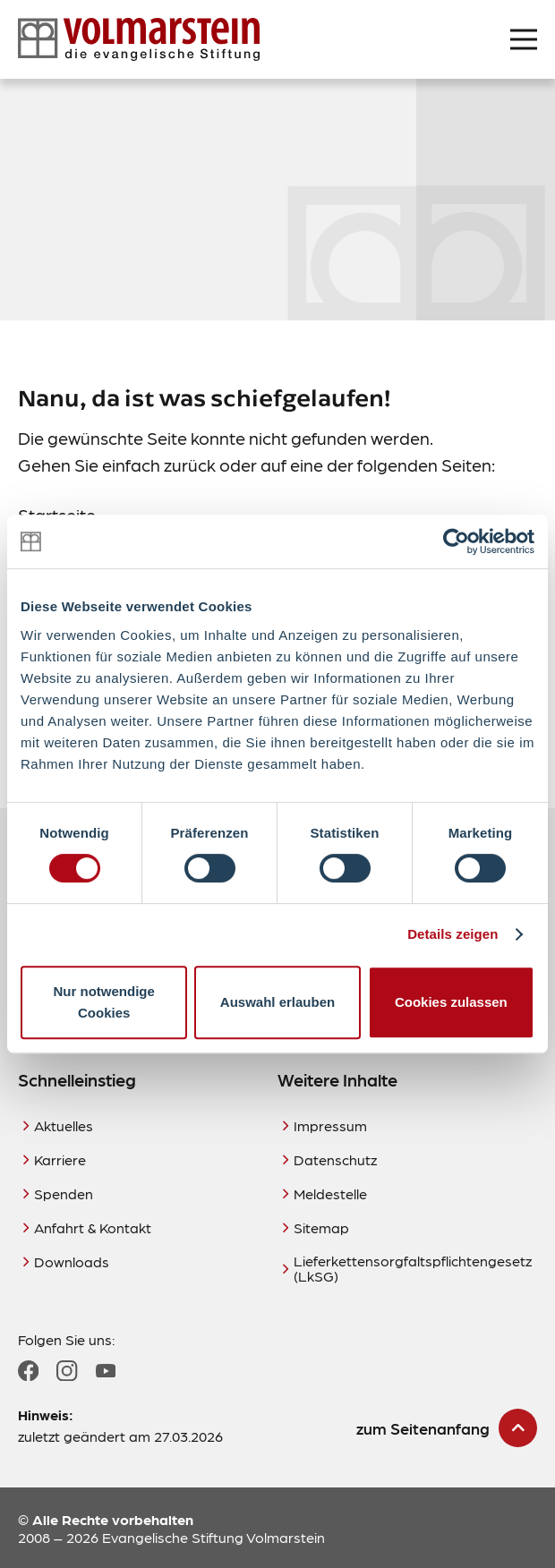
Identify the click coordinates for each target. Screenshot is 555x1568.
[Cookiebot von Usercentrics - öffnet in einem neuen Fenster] (456, 541)
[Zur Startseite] (139, 39)
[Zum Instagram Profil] (66, 1370)
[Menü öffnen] (523, 39)
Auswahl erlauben (277, 1002)
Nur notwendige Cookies (104, 1002)
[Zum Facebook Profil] (28, 1370)
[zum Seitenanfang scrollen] (446, 1428)
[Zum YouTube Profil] (105, 1371)
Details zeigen (452, 934)
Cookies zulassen (451, 1002)
